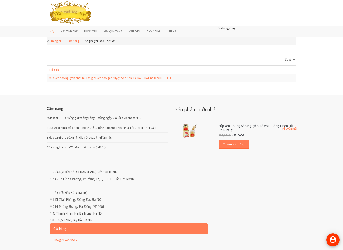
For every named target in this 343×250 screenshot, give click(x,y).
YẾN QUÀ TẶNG (113, 31)
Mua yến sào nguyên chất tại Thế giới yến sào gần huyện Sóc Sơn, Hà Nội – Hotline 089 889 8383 (110, 78)
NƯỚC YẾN (90, 31)
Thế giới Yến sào (65, 240)
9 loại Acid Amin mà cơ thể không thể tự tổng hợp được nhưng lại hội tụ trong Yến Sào (101, 128)
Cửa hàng (73, 41)
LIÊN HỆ (171, 31)
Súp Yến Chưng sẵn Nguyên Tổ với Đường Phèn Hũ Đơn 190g (256, 127)
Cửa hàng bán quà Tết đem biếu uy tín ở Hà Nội (76, 147)
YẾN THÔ (134, 31)
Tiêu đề (54, 70)
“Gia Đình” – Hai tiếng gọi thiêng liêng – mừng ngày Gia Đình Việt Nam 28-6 (94, 118)
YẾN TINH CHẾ (69, 31)
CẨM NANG (153, 31)
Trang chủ (57, 41)
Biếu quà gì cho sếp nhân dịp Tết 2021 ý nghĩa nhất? (79, 137)
